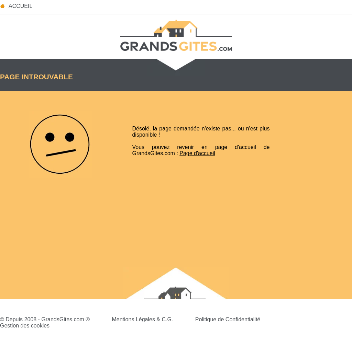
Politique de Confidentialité (227, 319)
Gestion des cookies (25, 325)
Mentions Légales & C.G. (142, 319)
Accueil (20, 6)
